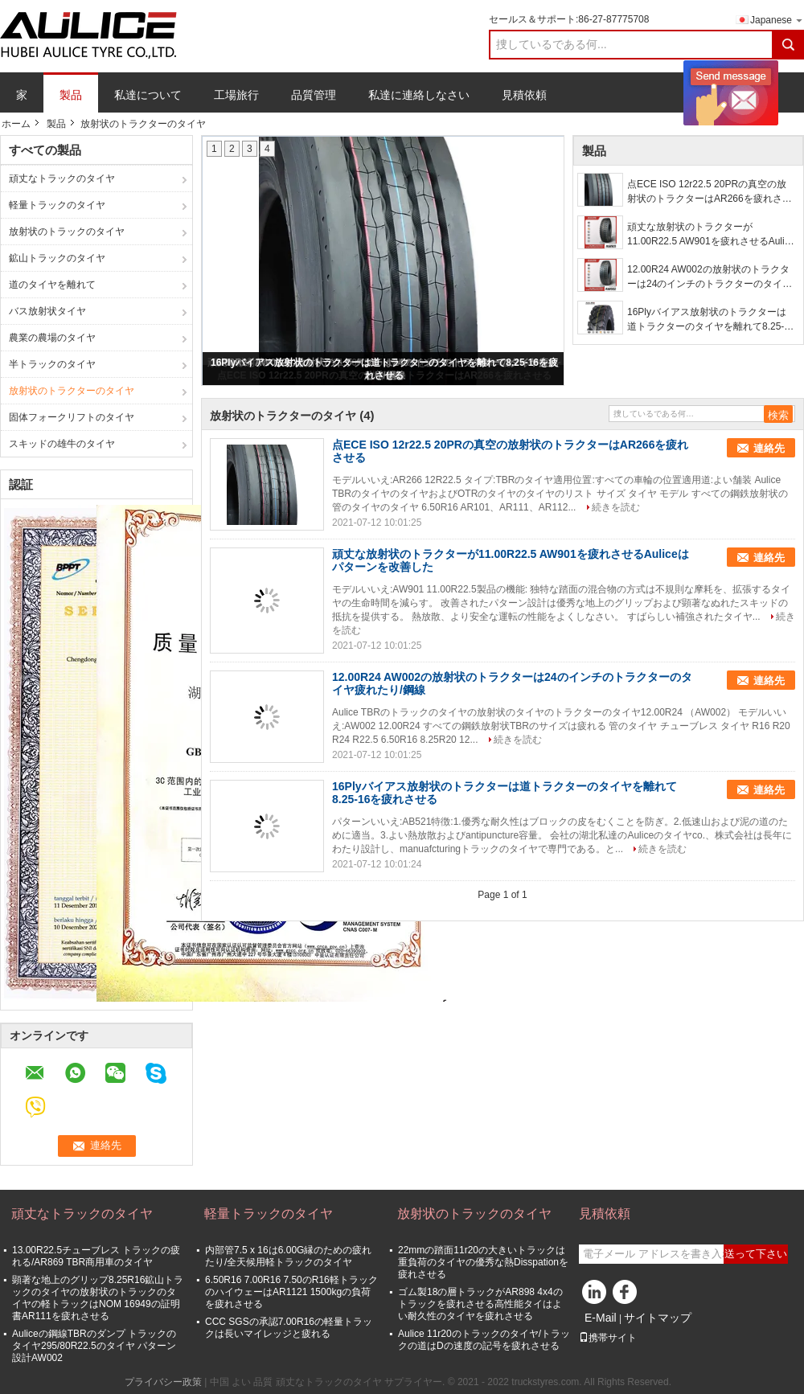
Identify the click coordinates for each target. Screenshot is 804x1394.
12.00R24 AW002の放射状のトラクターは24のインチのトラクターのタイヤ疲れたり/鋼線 (709, 277)
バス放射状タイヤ (47, 311)
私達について (148, 94)
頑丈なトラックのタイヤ (62, 178)
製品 (70, 94)
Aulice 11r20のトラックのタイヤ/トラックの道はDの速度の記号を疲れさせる (484, 1339)
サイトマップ (657, 1317)
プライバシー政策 (163, 1382)
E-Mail (601, 1317)
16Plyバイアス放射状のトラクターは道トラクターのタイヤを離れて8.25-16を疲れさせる (711, 320)
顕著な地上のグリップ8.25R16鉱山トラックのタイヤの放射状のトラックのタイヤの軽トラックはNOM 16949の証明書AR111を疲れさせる (97, 1298)
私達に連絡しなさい (419, 94)
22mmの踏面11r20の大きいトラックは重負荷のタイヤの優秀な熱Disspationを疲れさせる (483, 1262)
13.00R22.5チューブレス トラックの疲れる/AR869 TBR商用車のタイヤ (96, 1256)
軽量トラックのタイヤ (57, 205)
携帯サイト (608, 1337)
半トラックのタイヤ (52, 364)
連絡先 (769, 448)
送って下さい (755, 1254)
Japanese (777, 20)
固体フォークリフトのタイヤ (71, 417)
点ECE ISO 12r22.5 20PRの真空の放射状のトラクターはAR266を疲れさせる (709, 192)
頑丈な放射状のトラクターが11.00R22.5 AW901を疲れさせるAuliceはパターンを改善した (710, 234)
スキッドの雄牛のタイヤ (62, 443)
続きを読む (616, 507)
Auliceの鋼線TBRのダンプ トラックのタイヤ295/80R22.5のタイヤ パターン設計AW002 (94, 1345)
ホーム (16, 123)
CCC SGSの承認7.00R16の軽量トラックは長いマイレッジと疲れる (288, 1327)
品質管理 (313, 94)
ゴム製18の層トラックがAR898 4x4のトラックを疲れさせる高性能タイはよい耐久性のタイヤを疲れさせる (480, 1304)
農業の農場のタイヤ (52, 337)
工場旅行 (236, 94)
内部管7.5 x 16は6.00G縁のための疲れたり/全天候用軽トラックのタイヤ (288, 1256)
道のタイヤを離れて (52, 284)
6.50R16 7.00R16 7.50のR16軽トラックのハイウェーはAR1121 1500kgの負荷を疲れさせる (291, 1292)
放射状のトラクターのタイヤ (71, 390)
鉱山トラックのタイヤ (57, 258)
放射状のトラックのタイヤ (67, 231)
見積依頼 (524, 94)
